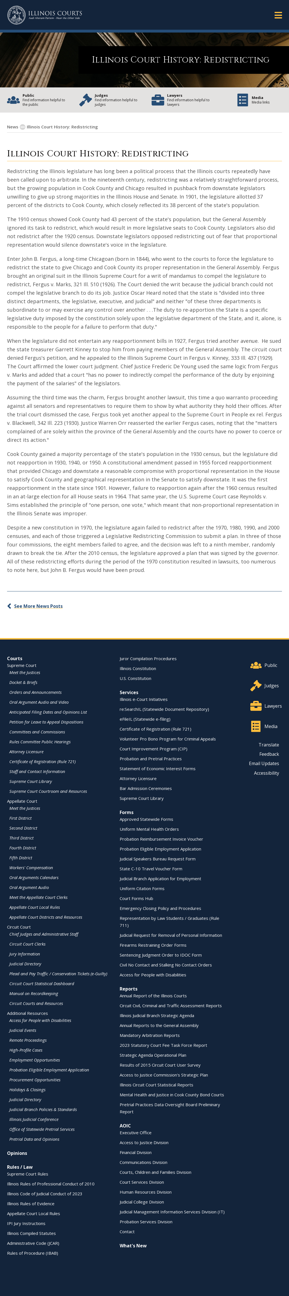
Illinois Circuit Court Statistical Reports (156, 1085)
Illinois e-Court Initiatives (144, 699)
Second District (23, 828)
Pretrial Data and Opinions (34, 1139)
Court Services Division (142, 1182)
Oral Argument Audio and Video (39, 702)
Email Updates (264, 763)
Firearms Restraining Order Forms (153, 945)
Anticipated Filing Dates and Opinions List (48, 712)
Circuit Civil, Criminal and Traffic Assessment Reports (171, 1005)
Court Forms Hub (136, 898)
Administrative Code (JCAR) (33, 1243)
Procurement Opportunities (34, 1079)
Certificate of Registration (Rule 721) (42, 761)
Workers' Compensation (31, 867)
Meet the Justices (24, 672)
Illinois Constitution (138, 668)
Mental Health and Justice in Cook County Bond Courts (172, 1094)
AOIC (125, 1126)
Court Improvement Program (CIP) (153, 749)
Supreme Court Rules (27, 1174)
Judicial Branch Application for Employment (160, 878)
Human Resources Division (146, 1192)
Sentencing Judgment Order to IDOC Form (161, 955)
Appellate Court (22, 801)
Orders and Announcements (35, 692)
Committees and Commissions (37, 732)
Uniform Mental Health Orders (149, 829)
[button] (278, 14)
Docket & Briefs (23, 682)
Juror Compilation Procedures (148, 658)
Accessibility (266, 773)
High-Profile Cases (25, 1050)
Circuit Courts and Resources (36, 1003)
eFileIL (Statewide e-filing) (145, 719)
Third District (21, 838)
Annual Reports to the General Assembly (159, 1025)
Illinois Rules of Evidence (30, 1203)
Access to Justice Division (144, 1142)
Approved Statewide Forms (146, 819)
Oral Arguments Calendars (33, 877)
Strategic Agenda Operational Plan (153, 1055)
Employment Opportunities (34, 1060)
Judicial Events (22, 1030)
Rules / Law (20, 1167)
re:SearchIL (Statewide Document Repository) (164, 709)
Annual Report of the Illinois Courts (153, 995)
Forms (126, 812)
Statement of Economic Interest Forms (158, 768)
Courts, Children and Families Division (155, 1172)
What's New (133, 1246)
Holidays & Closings (27, 1089)
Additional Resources (27, 1013)
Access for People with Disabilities (40, 1020)
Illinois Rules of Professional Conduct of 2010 (51, 1184)
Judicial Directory (25, 963)
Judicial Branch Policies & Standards (43, 1109)
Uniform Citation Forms (142, 888)
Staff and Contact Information (37, 771)
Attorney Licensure (26, 751)
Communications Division (143, 1162)
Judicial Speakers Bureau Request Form (158, 859)
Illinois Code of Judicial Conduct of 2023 (44, 1193)
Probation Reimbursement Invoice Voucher (161, 839)
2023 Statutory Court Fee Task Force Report (163, 1045)
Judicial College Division (142, 1202)
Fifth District (20, 857)
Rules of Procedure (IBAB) (32, 1253)
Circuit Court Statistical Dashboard (41, 983)
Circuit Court (19, 927)
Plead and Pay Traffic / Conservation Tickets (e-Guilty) (58, 973)
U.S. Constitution (135, 678)
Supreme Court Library (30, 781)
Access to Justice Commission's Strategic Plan (164, 1075)
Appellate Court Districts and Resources (45, 917)
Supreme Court (21, 665)
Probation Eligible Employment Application (49, 1070)
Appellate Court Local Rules (34, 907)
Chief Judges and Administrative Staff (43, 934)
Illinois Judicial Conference (33, 1119)
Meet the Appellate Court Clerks (38, 897)
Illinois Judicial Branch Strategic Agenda (157, 1015)
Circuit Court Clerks (27, 944)
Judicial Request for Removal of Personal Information (171, 935)
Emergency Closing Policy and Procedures (160, 908)
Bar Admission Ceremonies (146, 788)
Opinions (17, 1153)
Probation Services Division (146, 1221)
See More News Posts (38, 606)
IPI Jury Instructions (26, 1223)
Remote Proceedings (28, 1040)
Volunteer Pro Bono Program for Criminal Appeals (168, 739)
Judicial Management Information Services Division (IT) (172, 1212)
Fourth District (22, 848)
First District (20, 818)
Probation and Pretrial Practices (151, 758)
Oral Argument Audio (29, 887)
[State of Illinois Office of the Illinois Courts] (45, 15)
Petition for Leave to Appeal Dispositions (46, 722)
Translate (269, 745)
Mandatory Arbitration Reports (150, 1035)
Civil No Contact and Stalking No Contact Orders (166, 965)
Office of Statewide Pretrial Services (42, 1129)
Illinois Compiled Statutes (31, 1233)
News (12, 127)
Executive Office (136, 1132)
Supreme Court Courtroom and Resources (48, 791)
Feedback (269, 754)
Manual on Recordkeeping (33, 993)
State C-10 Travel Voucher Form (151, 868)
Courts (14, 658)
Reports (128, 989)
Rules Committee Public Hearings (40, 741)
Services (129, 692)
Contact (127, 1231)
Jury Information (24, 954)
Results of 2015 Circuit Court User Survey (160, 1065)
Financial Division (136, 1152)
